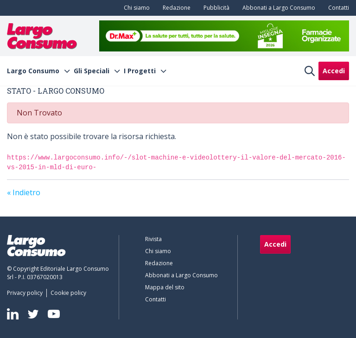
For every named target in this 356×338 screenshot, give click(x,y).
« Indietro (23, 192)
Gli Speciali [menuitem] (91, 71)
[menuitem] (135, 8)
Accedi (334, 70)
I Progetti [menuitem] (140, 71)
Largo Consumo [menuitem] (33, 71)
